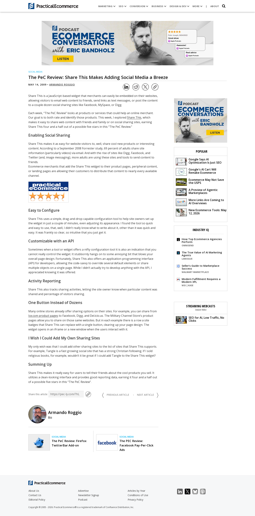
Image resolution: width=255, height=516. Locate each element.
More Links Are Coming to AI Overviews (200, 202)
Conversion (138, 6)
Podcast (82, 499)
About (214, 6)
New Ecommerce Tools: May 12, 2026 (201, 212)
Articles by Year (136, 490)
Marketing (106, 6)
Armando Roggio (62, 84)
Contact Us (35, 495)
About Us (34, 490)
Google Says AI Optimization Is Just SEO (199, 161)
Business (158, 6)
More (197, 6)
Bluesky (197, 492)
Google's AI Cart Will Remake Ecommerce (196, 171)
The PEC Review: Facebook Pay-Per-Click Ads (136, 445)
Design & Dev (179, 6)
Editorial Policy (37, 499)
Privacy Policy (135, 499)
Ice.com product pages (43, 316)
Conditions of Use (138, 495)
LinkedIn (182, 492)
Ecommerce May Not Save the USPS (200, 182)
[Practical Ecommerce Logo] (53, 6)
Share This (134, 117)
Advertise (83, 490)
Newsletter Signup (88, 495)
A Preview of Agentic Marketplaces (197, 192)
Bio (50, 417)
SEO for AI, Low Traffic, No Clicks (200, 320)
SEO (122, 6)
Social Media (35, 71)
